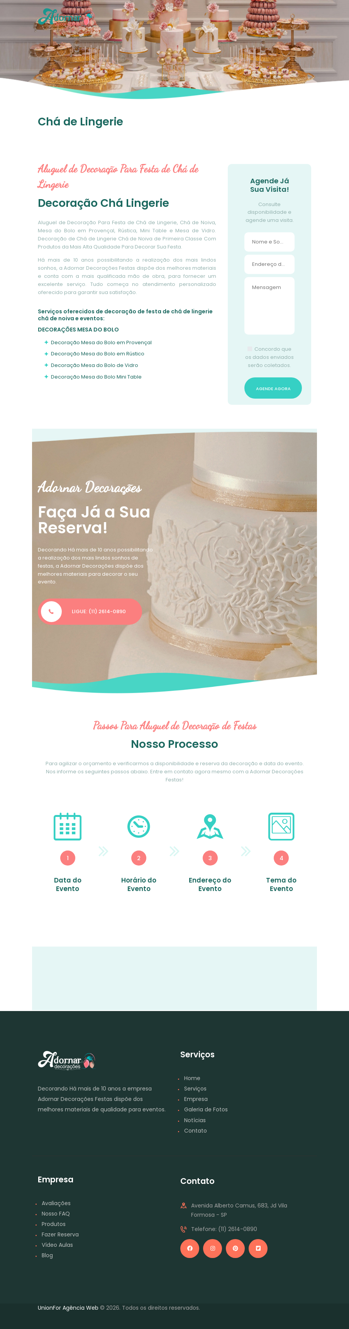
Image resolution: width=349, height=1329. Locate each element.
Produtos (54, 1224)
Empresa (196, 1099)
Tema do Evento (281, 884)
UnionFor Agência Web (68, 1308)
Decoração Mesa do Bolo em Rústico (97, 353)
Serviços (195, 1088)
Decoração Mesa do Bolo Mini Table (96, 376)
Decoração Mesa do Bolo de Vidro (94, 365)
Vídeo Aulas (57, 1245)
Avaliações (56, 1203)
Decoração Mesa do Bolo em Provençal (101, 342)
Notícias (195, 1120)
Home (192, 1078)
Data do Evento (67, 884)
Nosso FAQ (56, 1213)
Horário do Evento (138, 884)
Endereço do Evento (210, 884)
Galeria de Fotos (206, 1109)
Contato (195, 1131)
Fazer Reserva (60, 1234)
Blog (47, 1255)
